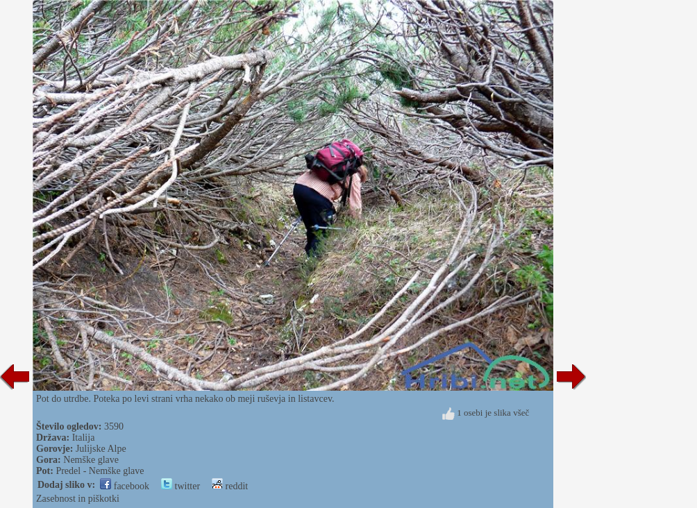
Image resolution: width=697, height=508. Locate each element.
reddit (230, 486)
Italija (83, 437)
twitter (180, 486)
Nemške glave (91, 460)
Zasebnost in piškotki (77, 498)
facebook (124, 486)
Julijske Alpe (101, 448)
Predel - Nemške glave (100, 471)
